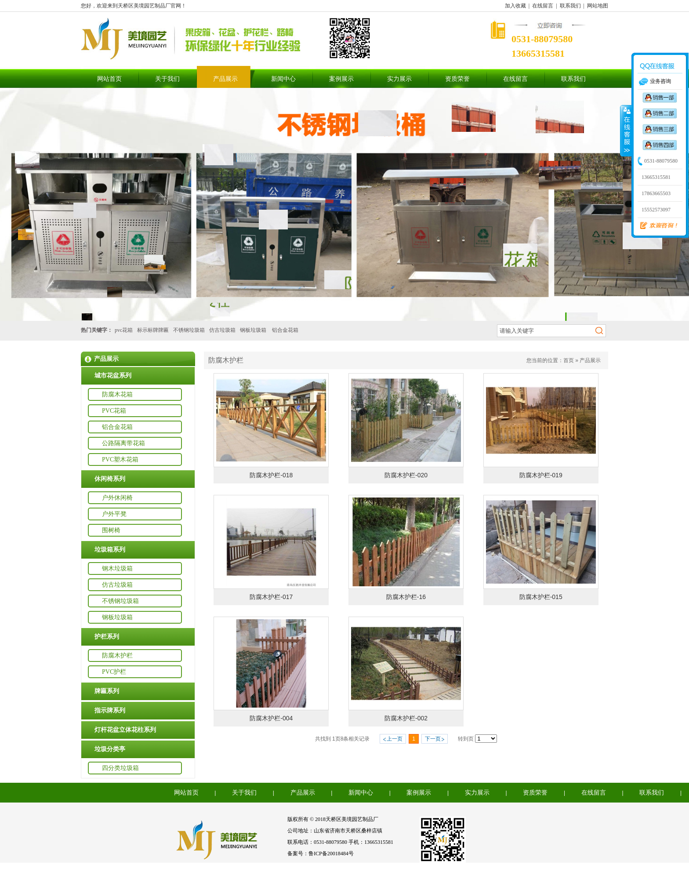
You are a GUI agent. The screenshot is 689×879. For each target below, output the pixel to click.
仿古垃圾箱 (222, 330)
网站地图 (597, 6)
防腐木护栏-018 (271, 475)
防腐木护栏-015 (540, 596)
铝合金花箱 (285, 330)
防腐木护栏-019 (540, 475)
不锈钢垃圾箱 (189, 330)
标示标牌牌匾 (153, 330)
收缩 (626, 130)
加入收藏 (515, 6)
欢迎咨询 (655, 226)
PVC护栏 (114, 671)
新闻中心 (283, 79)
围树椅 (111, 530)
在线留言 (542, 6)
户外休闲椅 (117, 497)
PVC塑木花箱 (120, 459)
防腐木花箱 (117, 394)
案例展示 (341, 79)
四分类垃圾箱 (120, 768)
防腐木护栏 (117, 655)
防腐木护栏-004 (271, 718)
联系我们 (570, 6)
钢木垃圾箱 (117, 568)
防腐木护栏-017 (271, 596)
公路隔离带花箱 (123, 443)
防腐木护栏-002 (406, 718)
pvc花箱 (124, 330)
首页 (568, 360)
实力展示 (399, 79)
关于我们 (167, 79)
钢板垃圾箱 (253, 330)
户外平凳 (114, 514)
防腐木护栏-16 (406, 596)
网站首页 (109, 79)
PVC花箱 (114, 410)
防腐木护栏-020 (406, 475)
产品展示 (225, 79)
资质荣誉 (457, 79)
